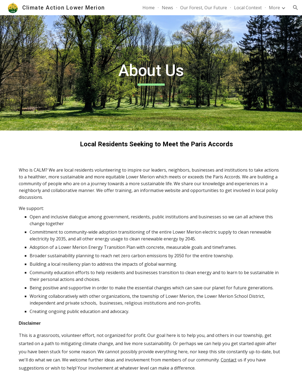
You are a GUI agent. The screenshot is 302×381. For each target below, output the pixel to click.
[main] (151, 73)
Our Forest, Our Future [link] (203, 8)
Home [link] (148, 8)
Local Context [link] (248, 8)
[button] (295, 7)
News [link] (167, 8)
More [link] (274, 8)
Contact (228, 360)
